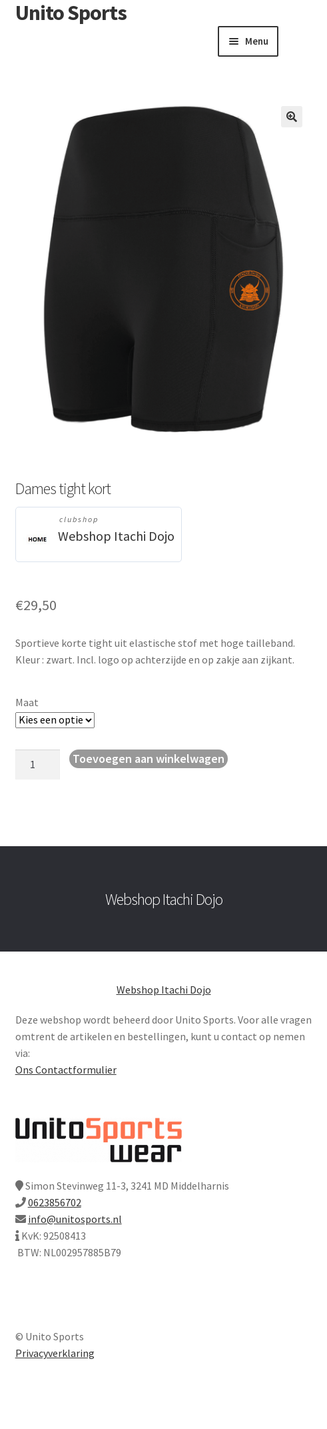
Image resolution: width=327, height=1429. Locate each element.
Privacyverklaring (55, 1353)
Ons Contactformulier (66, 1069)
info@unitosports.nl (75, 1219)
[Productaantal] (38, 765)
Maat (27, 702)
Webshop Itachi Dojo (116, 535)
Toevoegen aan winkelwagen (148, 758)
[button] (291, 116)
